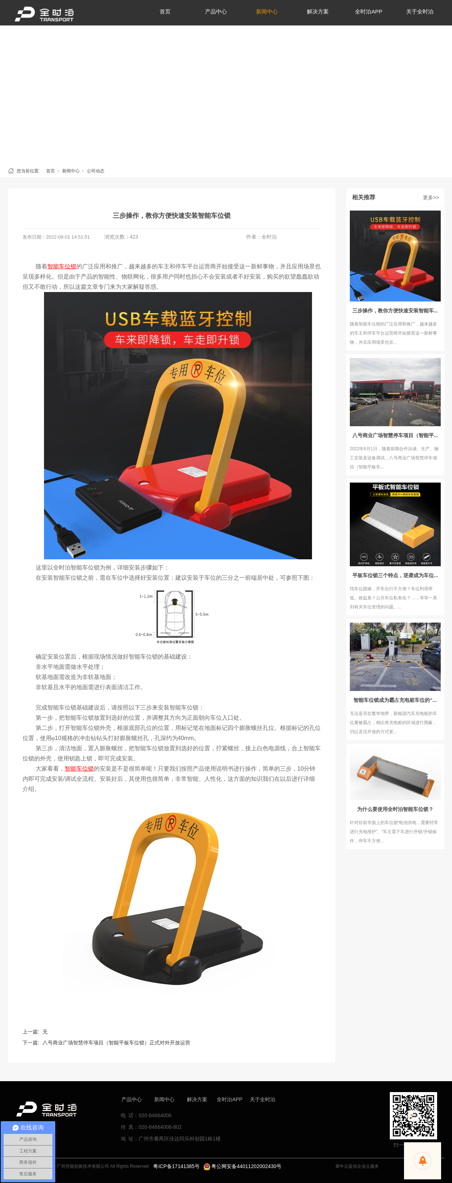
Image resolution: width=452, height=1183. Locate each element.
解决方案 (197, 1099)
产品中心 (131, 1099)
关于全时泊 (262, 1099)
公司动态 (95, 170)
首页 (50, 170)
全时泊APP (229, 1099)
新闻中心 (71, 170)
